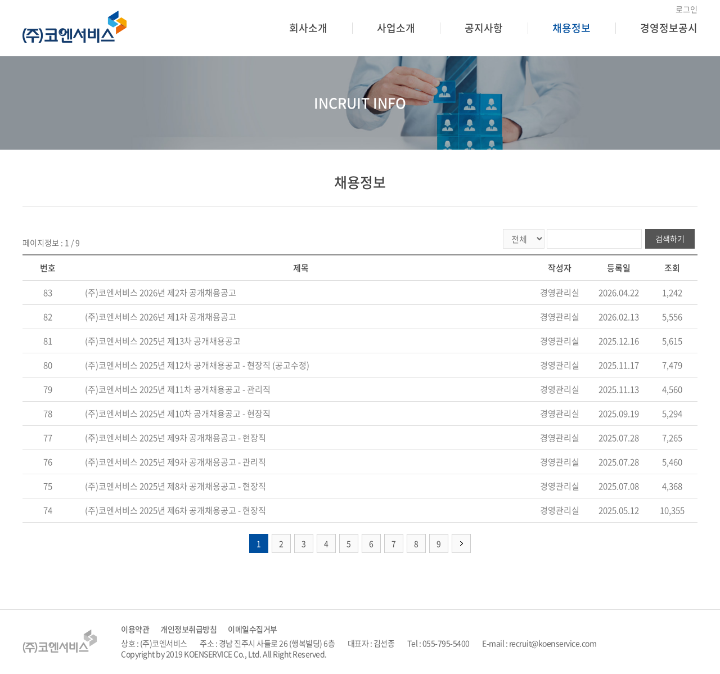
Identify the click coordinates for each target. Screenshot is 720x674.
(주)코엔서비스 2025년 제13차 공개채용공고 (163, 341)
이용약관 (135, 629)
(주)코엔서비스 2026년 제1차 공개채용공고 (160, 317)
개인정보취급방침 (188, 629)
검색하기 (670, 238)
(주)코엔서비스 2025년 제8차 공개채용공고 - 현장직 (175, 486)
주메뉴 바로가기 (0, 0)
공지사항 (484, 27)
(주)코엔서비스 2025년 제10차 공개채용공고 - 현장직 (178, 413)
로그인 (687, 9)
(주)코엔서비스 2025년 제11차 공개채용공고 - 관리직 (178, 389)
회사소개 (308, 27)
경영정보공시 (669, 27)
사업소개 (396, 27)
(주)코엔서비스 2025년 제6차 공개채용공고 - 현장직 (175, 510)
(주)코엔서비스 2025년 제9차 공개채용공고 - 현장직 (175, 438)
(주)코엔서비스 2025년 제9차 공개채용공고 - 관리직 (175, 462)
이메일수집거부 (252, 629)
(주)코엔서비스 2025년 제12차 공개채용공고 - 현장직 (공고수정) (197, 365)
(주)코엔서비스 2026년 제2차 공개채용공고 (160, 292)
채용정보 (571, 27)
